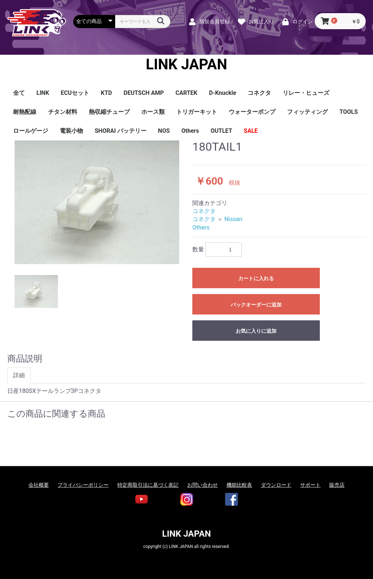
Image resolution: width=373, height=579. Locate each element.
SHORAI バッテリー (120, 130)
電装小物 (71, 130)
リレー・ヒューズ (306, 92)
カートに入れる (256, 278)
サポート (310, 485)
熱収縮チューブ (109, 111)
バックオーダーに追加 (256, 305)
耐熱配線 (24, 111)
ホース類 (153, 111)
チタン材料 (62, 111)
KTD (106, 92)
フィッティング (307, 111)
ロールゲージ (30, 130)
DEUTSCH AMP (143, 92)
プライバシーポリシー (83, 485)
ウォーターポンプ (252, 111)
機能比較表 (239, 485)
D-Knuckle (222, 92)
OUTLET (221, 130)
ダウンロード (276, 485)
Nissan (233, 219)
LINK (42, 92)
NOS (164, 130)
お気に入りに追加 (256, 331)
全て (19, 92)
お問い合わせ (202, 485)
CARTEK (186, 92)
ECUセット (75, 92)
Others (190, 130)
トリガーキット (196, 111)
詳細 (19, 375)
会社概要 (38, 485)
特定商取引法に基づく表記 (147, 485)
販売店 (337, 485)
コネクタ (259, 92)
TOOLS (348, 111)
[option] (97, 202)
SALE (251, 130)
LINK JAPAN (186, 65)
